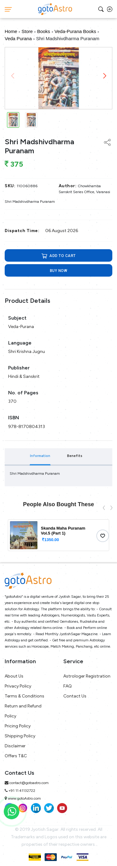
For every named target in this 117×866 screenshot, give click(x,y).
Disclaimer (15, 746)
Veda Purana (18, 38)
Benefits (74, 456)
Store (27, 31)
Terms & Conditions (24, 696)
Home (11, 31)
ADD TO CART (58, 255)
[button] (104, 76)
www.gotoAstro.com (24, 798)
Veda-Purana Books (75, 31)
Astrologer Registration (86, 676)
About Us (14, 676)
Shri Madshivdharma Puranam (68, 38)
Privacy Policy (18, 686)
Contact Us (74, 696)
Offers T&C (16, 756)
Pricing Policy (18, 726)
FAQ (67, 686)
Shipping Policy (20, 736)
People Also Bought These (58, 504)
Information (40, 456)
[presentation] (104, 507)
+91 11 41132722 (21, 790)
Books (43, 31)
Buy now (58, 271)
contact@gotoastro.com (29, 783)
